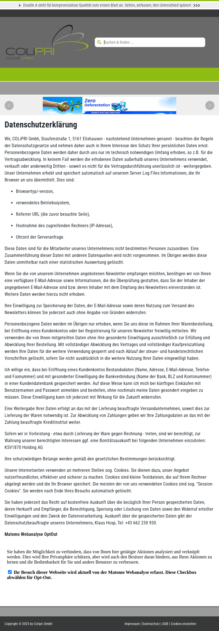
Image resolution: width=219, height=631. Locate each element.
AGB (165, 624)
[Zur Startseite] (47, 42)
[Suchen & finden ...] (154, 42)
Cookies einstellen (183, 624)
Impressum (133, 624)
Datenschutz (151, 624)
